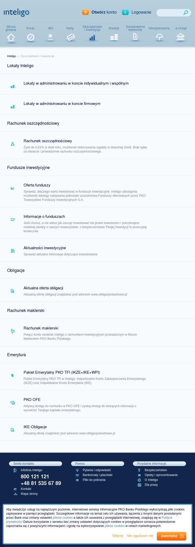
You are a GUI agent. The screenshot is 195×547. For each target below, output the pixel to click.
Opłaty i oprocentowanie (161, 475)
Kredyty (114, 28)
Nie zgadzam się (140, 536)
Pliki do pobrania (94, 480)
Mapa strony (29, 494)
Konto (30, 28)
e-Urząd (181, 28)
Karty (70, 28)
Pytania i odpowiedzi (97, 470)
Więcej (118, 536)
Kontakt (26, 489)
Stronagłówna (11, 28)
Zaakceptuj (169, 536)
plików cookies (63, 517)
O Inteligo (151, 480)
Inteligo (11, 56)
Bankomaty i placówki (97, 475)
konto (104, 12)
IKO (50, 28)
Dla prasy (151, 485)
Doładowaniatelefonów (135, 28)
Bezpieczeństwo (156, 470)
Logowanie (141, 12)
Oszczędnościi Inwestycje (92, 28)
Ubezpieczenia (159, 28)
